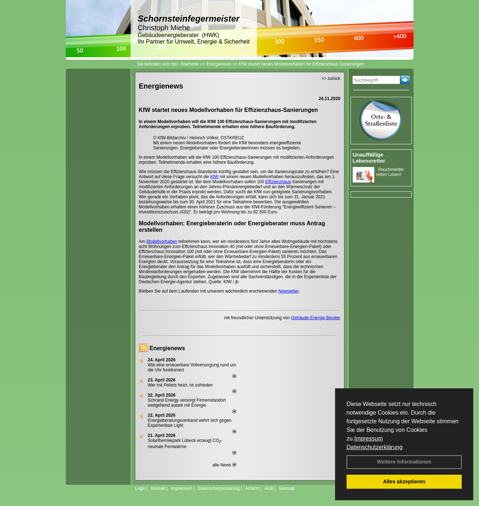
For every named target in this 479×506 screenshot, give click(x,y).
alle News (224, 464)
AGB (268, 488)
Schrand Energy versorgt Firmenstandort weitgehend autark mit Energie (187, 403)
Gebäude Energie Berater (315, 317)
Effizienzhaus (278, 181)
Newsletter (289, 291)
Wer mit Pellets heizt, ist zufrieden (180, 385)
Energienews (167, 348)
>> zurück (330, 78)
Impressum (368, 438)
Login (140, 488)
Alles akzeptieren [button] (404, 481)
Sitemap (286, 488)
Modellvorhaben (161, 241)
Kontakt (158, 488)
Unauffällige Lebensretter (369, 158)
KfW (214, 176)
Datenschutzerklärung (375, 447)
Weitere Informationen (404, 462)
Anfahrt (252, 488)
